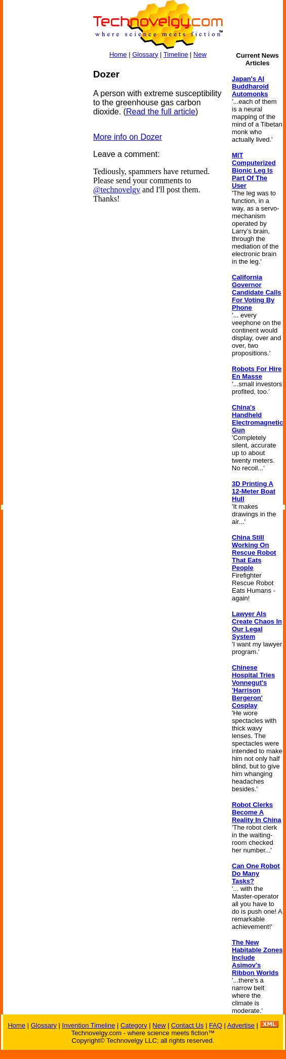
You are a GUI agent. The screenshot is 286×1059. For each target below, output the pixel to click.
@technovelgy (116, 189)
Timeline (176, 54)
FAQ (215, 1025)
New (200, 54)
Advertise (241, 1025)
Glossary (145, 54)
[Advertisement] (43, 221)
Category (133, 1025)
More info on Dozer (127, 137)
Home (118, 54)
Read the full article (160, 111)
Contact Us (187, 1025)
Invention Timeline (88, 1025)
